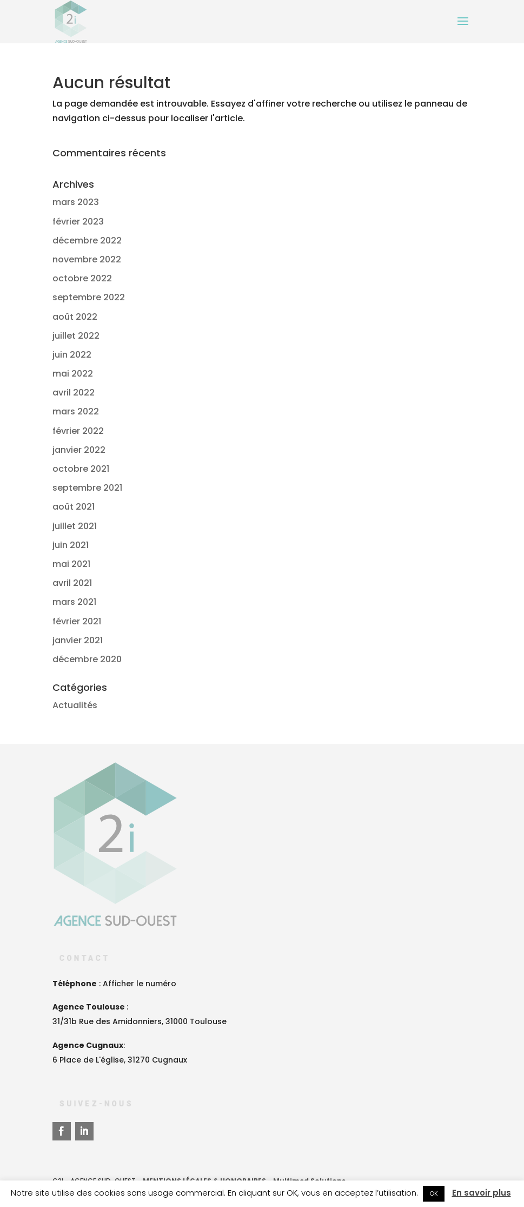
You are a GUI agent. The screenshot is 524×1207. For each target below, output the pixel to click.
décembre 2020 (87, 659)
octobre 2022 (82, 278)
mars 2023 (75, 202)
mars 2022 (75, 411)
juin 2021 (70, 545)
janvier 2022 (78, 450)
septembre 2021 (87, 488)
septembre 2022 (88, 297)
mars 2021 (74, 602)
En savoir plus (481, 1192)
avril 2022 (73, 392)
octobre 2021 (80, 469)
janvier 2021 (77, 640)
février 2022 (78, 431)
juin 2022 (71, 354)
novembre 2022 (86, 259)
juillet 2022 (76, 335)
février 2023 (78, 221)
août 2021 (73, 506)
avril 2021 (72, 583)
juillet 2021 (74, 526)
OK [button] (433, 1193)
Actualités (74, 705)
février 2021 (76, 621)
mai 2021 (71, 564)
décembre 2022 (87, 240)
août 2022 (74, 317)
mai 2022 (72, 373)
